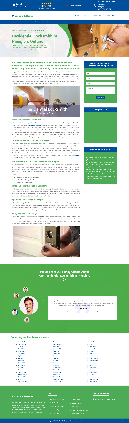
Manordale (56, 347)
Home (77, 16)
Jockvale (55, 358)
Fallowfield (56, 377)
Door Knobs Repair (55, 413)
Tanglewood (21, 351)
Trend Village (22, 349)
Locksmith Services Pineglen (24, 22)
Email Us (98, 399)
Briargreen (92, 363)
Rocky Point (21, 363)
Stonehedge (21, 354)
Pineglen (20, 370)
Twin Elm (20, 347)
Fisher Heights (57, 372)
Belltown (91, 370)
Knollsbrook (56, 356)
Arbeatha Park (93, 382)
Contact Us (111, 16)
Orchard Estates (22, 377)
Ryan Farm (21, 361)
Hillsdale (55, 361)
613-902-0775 (104, 9)
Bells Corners (93, 372)
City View (91, 354)
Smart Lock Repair (55, 410)
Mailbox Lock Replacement (80, 410)
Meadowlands (57, 344)
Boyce (90, 365)
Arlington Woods (93, 379)
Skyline (20, 356)
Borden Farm (92, 368)
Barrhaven (92, 377)
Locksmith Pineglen (63, 421)
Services (86, 16)
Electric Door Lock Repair (57, 406)
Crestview (92, 344)
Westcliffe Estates (23, 342)
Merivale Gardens (23, 382)
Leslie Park (56, 354)
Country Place (93, 349)
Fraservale (56, 370)
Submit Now (100, 97)
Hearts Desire (57, 363)
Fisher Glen (56, 375)
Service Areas (98, 16)
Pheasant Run (22, 372)
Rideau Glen (21, 365)
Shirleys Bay (21, 358)
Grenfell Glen (57, 365)
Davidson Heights (58, 379)
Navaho (20, 379)
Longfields (56, 351)
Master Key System (55, 403)
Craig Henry (92, 347)
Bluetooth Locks (77, 403)
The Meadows (57, 342)
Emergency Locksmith (78, 414)
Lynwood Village (58, 349)
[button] (27, 320)
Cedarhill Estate (93, 358)
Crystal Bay (92, 342)
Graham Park (57, 368)
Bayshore (91, 375)
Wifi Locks (75, 407)
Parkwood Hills (22, 375)
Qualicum (20, 368)
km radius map (100, 127)
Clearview (91, 351)
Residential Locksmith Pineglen (41, 22)
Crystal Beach (57, 382)
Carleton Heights (94, 361)
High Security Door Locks (57, 399)
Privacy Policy (76, 400)
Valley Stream (22, 344)
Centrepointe (92, 356)
